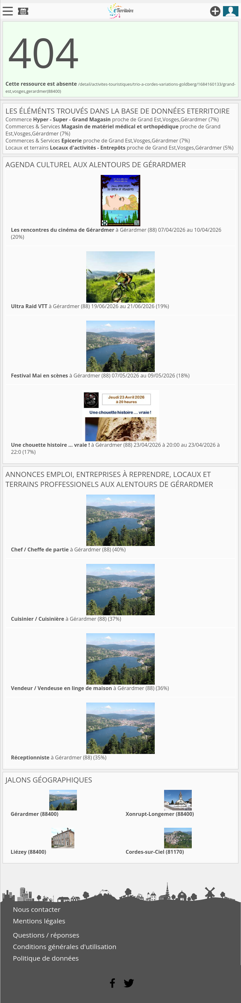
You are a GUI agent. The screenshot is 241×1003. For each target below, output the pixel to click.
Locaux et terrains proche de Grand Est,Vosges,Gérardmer (114, 147)
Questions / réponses (46, 934)
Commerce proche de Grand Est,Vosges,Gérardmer (107, 119)
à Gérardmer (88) (84, 229)
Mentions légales (39, 920)
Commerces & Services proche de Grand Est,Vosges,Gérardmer (92, 140)
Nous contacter (36, 909)
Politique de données (46, 958)
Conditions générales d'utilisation (64, 946)
